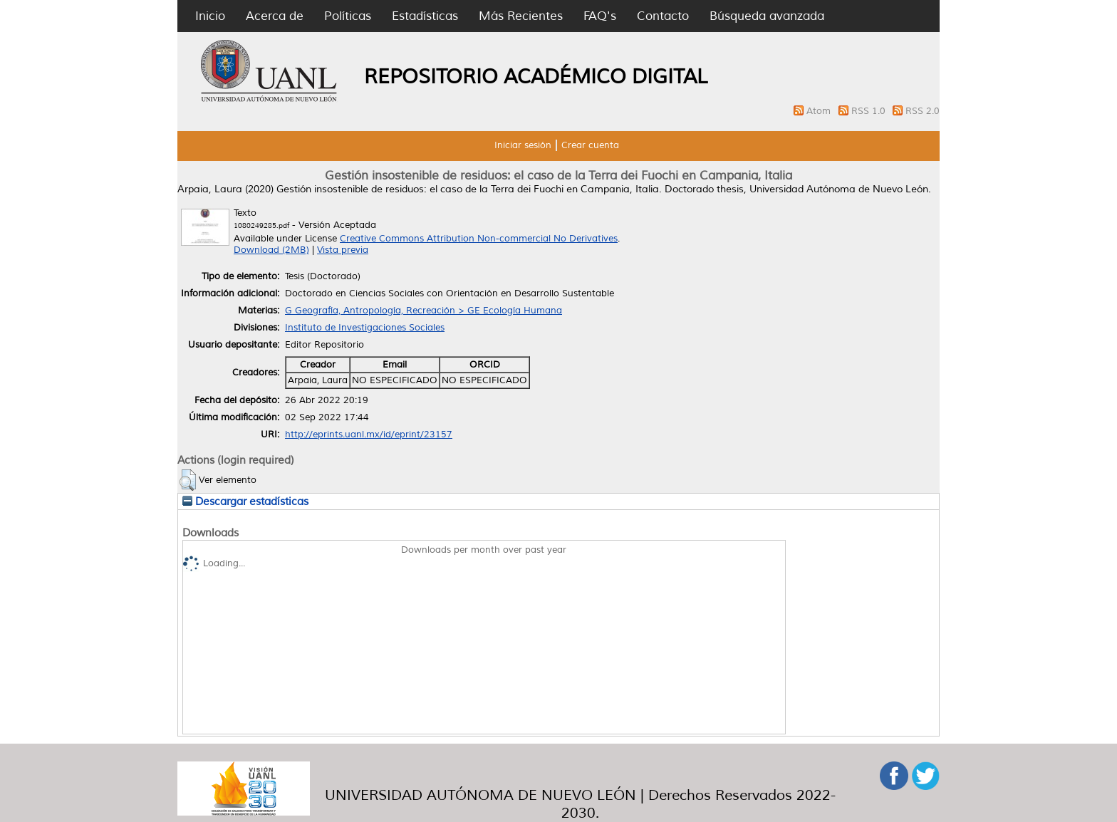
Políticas (347, 16)
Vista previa (342, 250)
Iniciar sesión (522, 145)
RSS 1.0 (869, 111)
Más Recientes (521, 16)
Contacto (663, 16)
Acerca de (274, 16)
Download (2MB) (271, 250)
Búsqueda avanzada (767, 16)
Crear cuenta (590, 145)
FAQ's (599, 16)
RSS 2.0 (922, 111)
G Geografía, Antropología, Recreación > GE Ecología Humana (423, 310)
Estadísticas (425, 16)
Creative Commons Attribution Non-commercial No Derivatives (479, 238)
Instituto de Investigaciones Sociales (365, 327)
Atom (819, 111)
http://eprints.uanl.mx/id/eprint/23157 (368, 434)
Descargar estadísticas (245, 501)
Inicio (210, 16)
